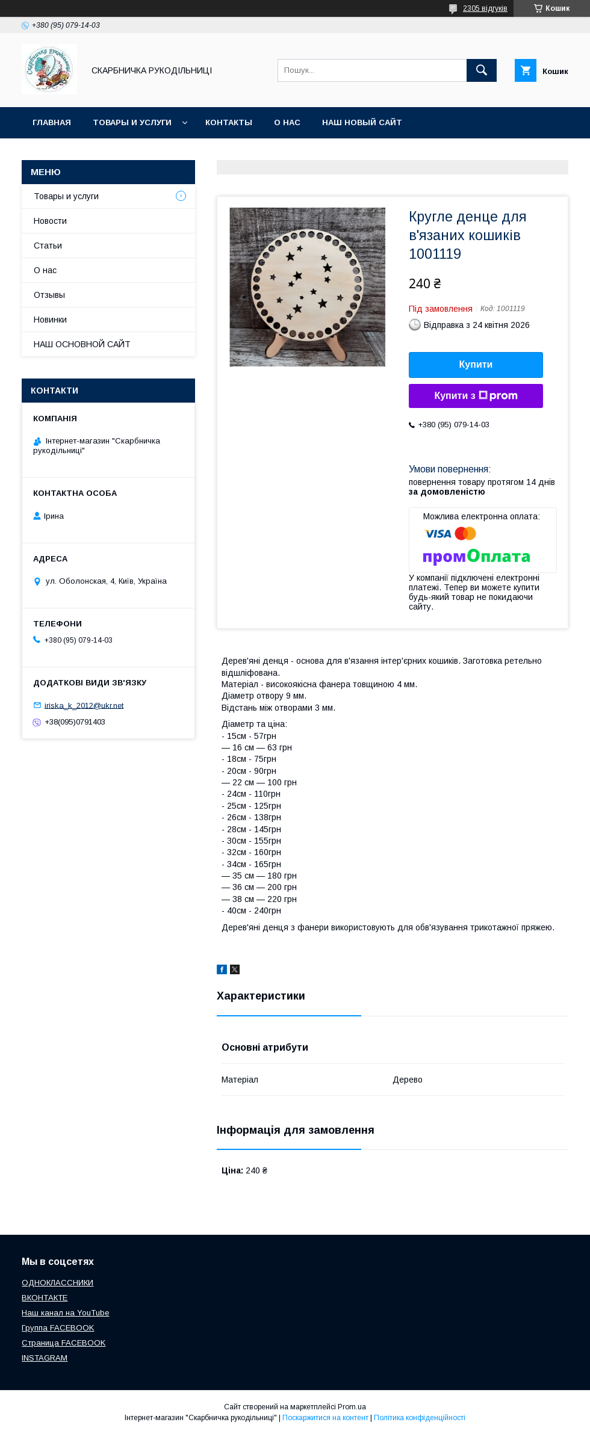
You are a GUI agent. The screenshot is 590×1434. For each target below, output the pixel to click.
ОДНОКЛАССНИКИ (57, 1282)
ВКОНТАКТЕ (44, 1297)
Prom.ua (352, 1407)
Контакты (228, 122)
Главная (52, 122)
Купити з (475, 396)
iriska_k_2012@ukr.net (84, 704)
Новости (50, 221)
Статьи (48, 245)
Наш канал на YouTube (65, 1312)
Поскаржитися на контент (325, 1418)
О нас (287, 122)
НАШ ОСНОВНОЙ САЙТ (82, 344)
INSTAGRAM (44, 1357)
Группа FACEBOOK (58, 1327)
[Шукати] (482, 70)
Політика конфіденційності (419, 1418)
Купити (476, 364)
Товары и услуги (132, 122)
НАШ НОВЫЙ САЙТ (362, 122)
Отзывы (49, 295)
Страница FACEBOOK (63, 1342)
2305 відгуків (485, 8)
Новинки (50, 319)
